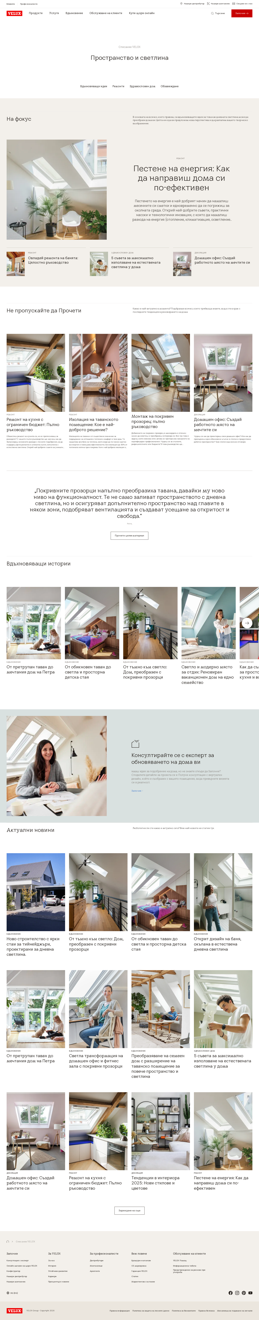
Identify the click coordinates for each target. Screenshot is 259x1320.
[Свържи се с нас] (242, 3)
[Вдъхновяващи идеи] (93, 86)
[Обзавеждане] (170, 86)
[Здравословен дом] (142, 86)
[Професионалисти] (28, 4)
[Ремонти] (118, 86)
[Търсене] (218, 13)
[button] (247, 623)
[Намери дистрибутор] (192, 3)
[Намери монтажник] (218, 3)
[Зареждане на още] (129, 1211)
